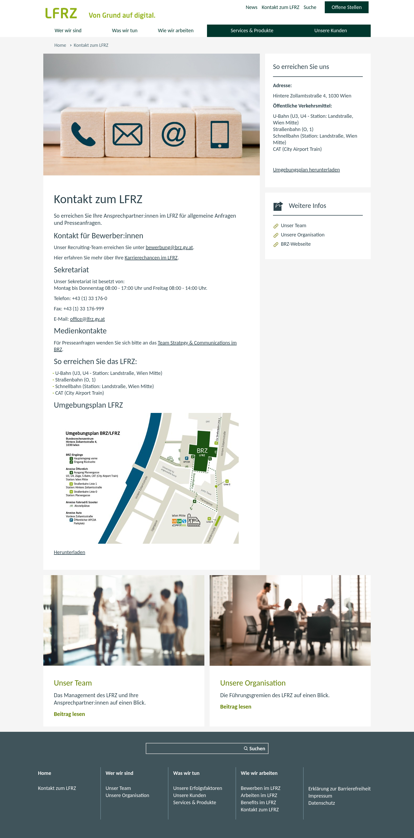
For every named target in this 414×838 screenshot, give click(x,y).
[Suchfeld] (207, 748)
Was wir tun (125, 30)
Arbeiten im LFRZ (259, 795)
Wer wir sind (68, 30)
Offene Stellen (350, 8)
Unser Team (293, 225)
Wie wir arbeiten (176, 30)
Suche (309, 7)
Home (60, 45)
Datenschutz (321, 803)
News (251, 7)
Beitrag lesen (69, 714)
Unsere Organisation (302, 234)
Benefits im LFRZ (258, 802)
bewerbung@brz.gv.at (169, 247)
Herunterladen (69, 552)
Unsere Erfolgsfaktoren (197, 788)
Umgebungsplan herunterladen (306, 169)
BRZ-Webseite (296, 244)
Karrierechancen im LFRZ (151, 257)
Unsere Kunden (330, 30)
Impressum (320, 796)
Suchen (257, 748)
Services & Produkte (252, 30)
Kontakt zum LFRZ (280, 7)
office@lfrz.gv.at (87, 319)
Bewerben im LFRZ (260, 788)
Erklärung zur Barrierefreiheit (339, 788)
